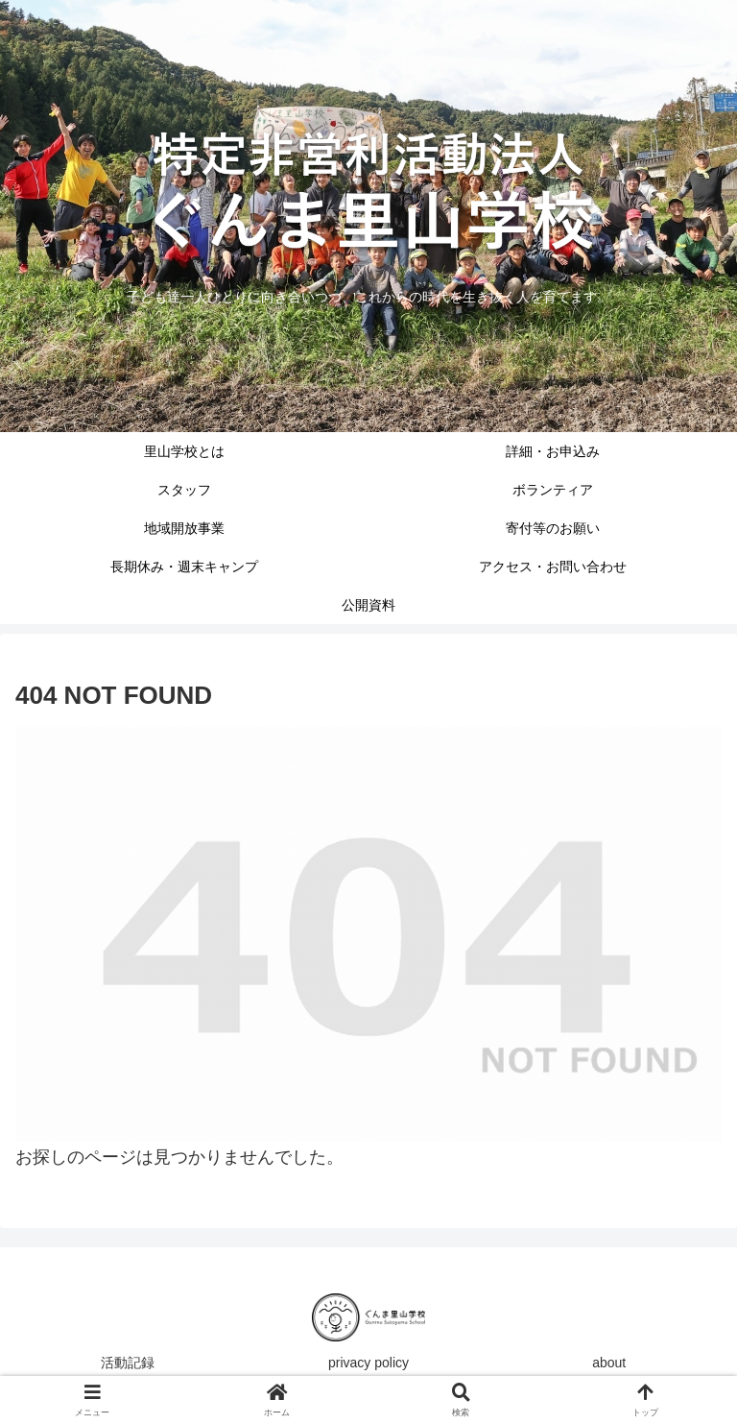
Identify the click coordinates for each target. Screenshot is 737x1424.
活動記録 (128, 1362)
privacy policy (368, 1362)
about (609, 1362)
